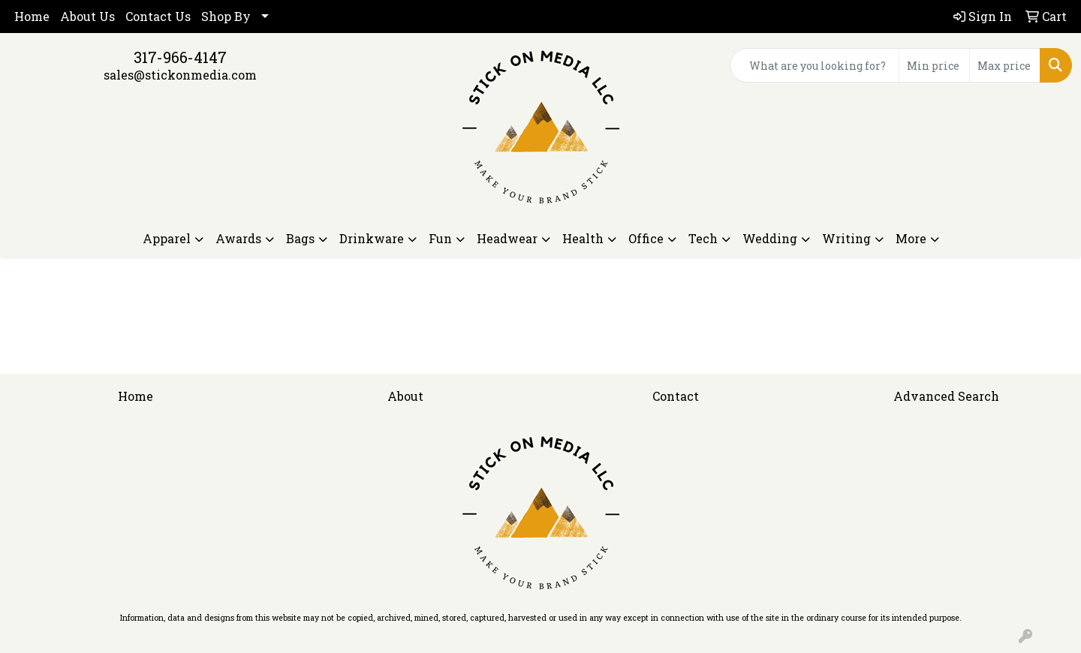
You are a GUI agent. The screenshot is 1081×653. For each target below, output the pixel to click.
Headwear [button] (507, 238)
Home (32, 16)
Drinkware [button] (371, 238)
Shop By (226, 16)
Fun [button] (440, 238)
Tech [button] (703, 238)
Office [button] (646, 238)
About (405, 396)
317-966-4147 (180, 57)
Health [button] (583, 238)
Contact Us (158, 16)
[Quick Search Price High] (1004, 65)
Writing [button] (846, 238)
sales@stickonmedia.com (180, 75)
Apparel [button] (167, 238)
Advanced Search (946, 396)
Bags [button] (300, 238)
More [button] (911, 238)
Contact (675, 396)
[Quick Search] (814, 65)
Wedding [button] (769, 238)
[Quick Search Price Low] (934, 65)
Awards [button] (238, 238)
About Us (87, 16)
